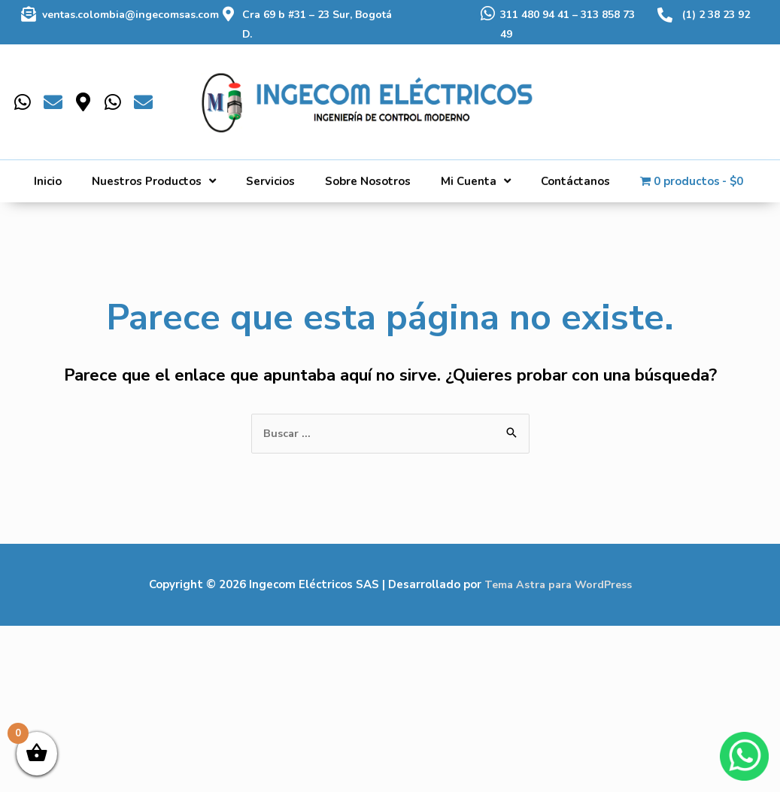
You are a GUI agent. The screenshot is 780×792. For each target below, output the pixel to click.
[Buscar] (723, 90)
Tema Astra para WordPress (557, 585)
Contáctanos (575, 181)
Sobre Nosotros (368, 181)
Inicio (48, 181)
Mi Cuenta (476, 181)
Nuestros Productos (154, 181)
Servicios (270, 181)
